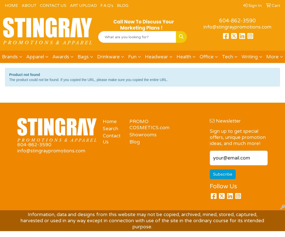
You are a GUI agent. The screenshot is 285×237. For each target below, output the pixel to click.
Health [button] (183, 57)
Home (110, 121)
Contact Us (112, 139)
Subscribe (222, 174)
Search (110, 128)
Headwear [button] (156, 57)
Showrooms (139, 135)
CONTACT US (53, 5)
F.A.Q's (106, 5)
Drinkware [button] (108, 57)
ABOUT (29, 5)
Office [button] (207, 57)
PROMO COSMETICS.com (139, 124)
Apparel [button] (35, 57)
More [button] (272, 57)
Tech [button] (227, 57)
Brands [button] (10, 57)
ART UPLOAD (83, 5)
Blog (134, 142)
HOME (11, 5)
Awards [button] (60, 57)
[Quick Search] (137, 37)
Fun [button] (132, 57)
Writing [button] (250, 57)
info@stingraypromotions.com (237, 27)
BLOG (122, 5)
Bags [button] (83, 57)
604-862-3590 (237, 21)
